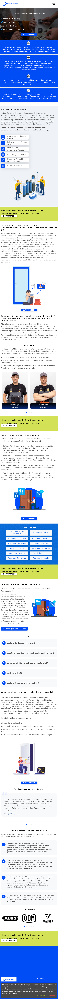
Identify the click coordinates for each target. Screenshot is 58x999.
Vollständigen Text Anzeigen (14, 612)
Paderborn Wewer (40, 516)
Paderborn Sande (17, 532)
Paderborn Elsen (41, 527)
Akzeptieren (40, 996)
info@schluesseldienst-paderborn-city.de (17, 974)
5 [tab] (33, 909)
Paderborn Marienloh (17, 527)
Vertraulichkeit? (14, 656)
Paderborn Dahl (41, 536)
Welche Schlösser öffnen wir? (21, 626)
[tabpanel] (15, 373)
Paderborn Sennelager (17, 541)
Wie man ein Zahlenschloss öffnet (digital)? (27, 646)
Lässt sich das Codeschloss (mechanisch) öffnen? (30, 636)
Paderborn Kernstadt (41, 522)
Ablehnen (51, 996)
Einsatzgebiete (41, 980)
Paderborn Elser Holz (17, 522)
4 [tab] (31, 909)
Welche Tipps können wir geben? (23, 666)
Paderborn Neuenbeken (17, 536)
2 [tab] (29, 395)
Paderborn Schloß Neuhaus (17, 516)
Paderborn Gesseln (41, 541)
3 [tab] (31, 395)
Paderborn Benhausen (41, 532)
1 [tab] (26, 395)
